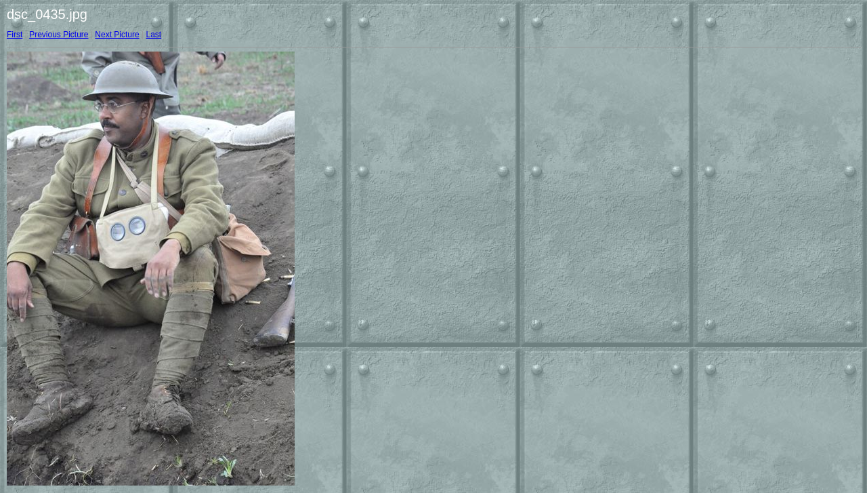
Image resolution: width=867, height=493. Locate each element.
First (14, 34)
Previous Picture (58, 34)
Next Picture (117, 34)
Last (153, 34)
